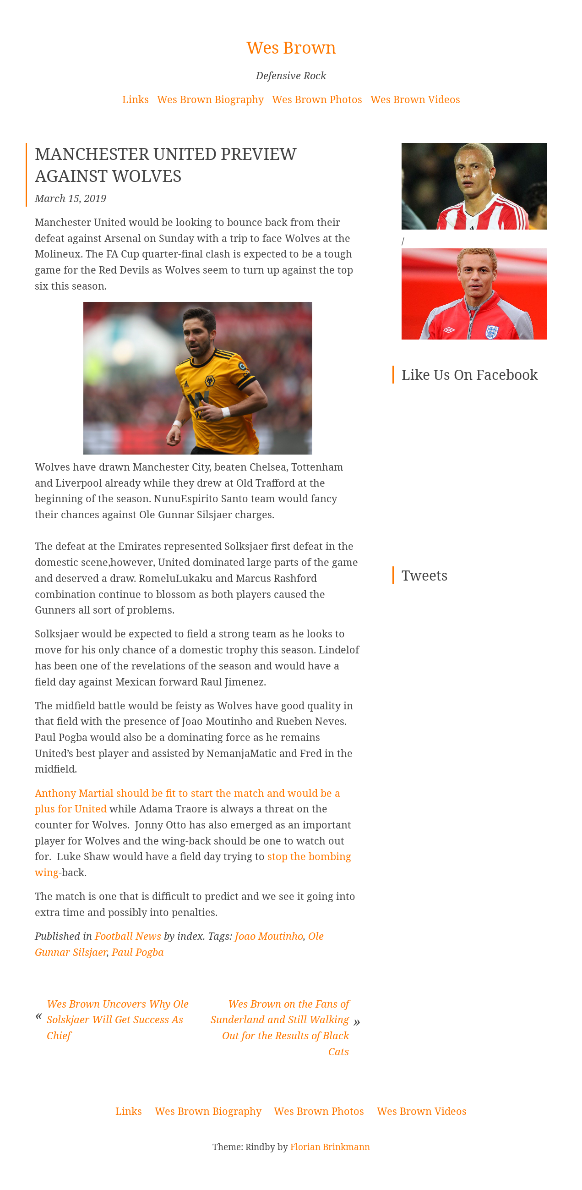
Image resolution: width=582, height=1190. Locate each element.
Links (135, 99)
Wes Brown (291, 47)
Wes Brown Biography (210, 99)
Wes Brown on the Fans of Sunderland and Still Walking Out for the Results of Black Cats (280, 1027)
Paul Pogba (138, 952)
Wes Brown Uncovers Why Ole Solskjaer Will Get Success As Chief (118, 1019)
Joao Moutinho (269, 936)
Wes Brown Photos (317, 99)
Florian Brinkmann (330, 1147)
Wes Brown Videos (415, 99)
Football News (128, 936)
